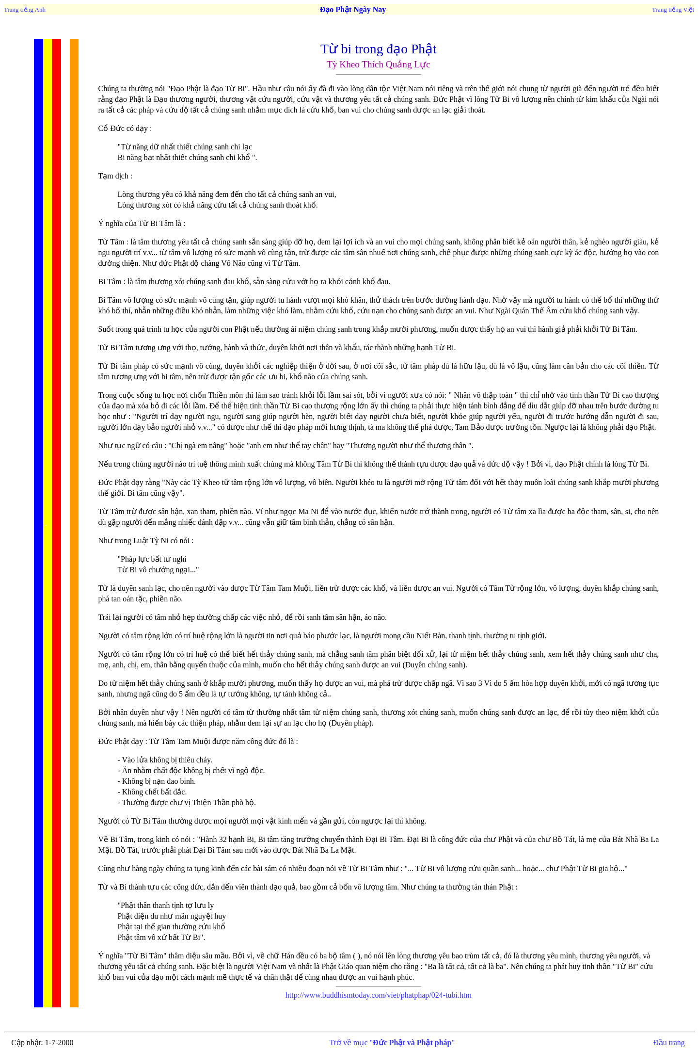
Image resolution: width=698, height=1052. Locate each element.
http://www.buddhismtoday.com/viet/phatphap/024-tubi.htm (379, 995)
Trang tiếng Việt (673, 9)
